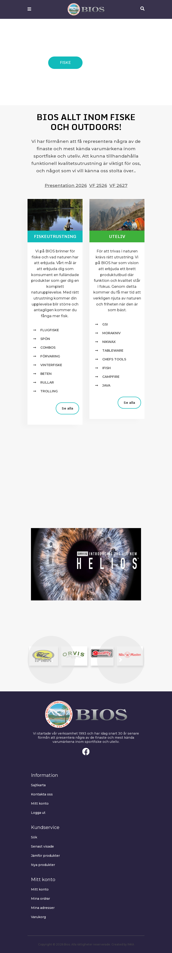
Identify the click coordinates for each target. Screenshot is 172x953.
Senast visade (42, 846)
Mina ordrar (40, 898)
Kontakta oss (42, 794)
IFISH (106, 368)
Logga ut (38, 813)
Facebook (86, 751)
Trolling (49, 391)
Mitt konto (40, 803)
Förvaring (50, 356)
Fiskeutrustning (55, 236)
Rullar (47, 382)
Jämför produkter (45, 856)
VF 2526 (98, 185)
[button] (51, 659)
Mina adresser (43, 908)
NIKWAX (109, 342)
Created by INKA (122, 944)
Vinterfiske (51, 365)
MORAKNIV (111, 333)
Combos (47, 347)
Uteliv (117, 236)
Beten (46, 374)
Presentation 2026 (66, 185)
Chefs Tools (114, 359)
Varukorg (38, 917)
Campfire (110, 377)
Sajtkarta (38, 785)
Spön (45, 339)
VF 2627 (118, 185)
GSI (105, 324)
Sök (34, 837)
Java (106, 385)
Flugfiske (49, 330)
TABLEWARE (112, 350)
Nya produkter (43, 865)
